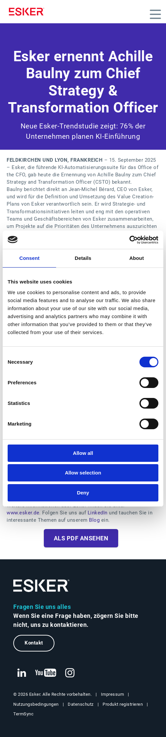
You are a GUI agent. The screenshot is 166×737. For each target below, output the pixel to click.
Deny (83, 492)
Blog (94, 520)
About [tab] (136, 258)
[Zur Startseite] (41, 586)
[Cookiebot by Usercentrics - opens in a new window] (129, 240)
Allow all (83, 453)
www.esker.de (23, 513)
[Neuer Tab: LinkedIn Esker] (21, 673)
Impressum (112, 694)
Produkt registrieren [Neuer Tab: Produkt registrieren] (123, 704)
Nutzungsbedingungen (36, 704)
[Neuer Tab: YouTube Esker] (46, 673)
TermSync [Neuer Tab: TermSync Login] (23, 713)
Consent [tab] (29, 258)
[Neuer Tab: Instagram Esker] (70, 673)
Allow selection (83, 472)
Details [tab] (83, 258)
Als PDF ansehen (81, 538)
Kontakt (34, 643)
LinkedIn (98, 513)
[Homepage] (28, 12)
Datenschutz (81, 704)
